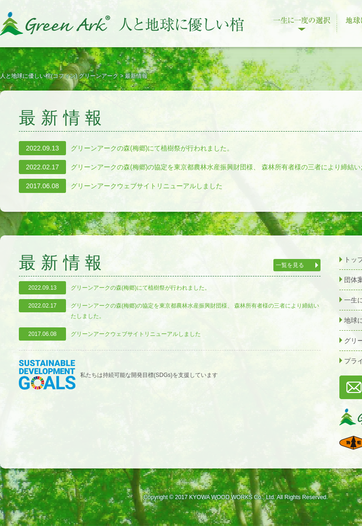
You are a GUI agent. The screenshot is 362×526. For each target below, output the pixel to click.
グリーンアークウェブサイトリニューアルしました (146, 186)
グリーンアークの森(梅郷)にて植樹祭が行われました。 (152, 148)
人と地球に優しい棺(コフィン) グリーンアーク (122, 23)
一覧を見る (290, 265)
